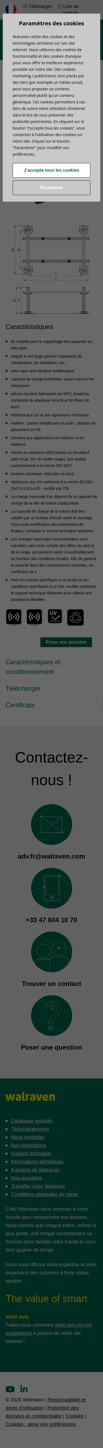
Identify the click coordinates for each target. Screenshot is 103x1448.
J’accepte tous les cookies (51, 170)
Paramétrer (51, 187)
